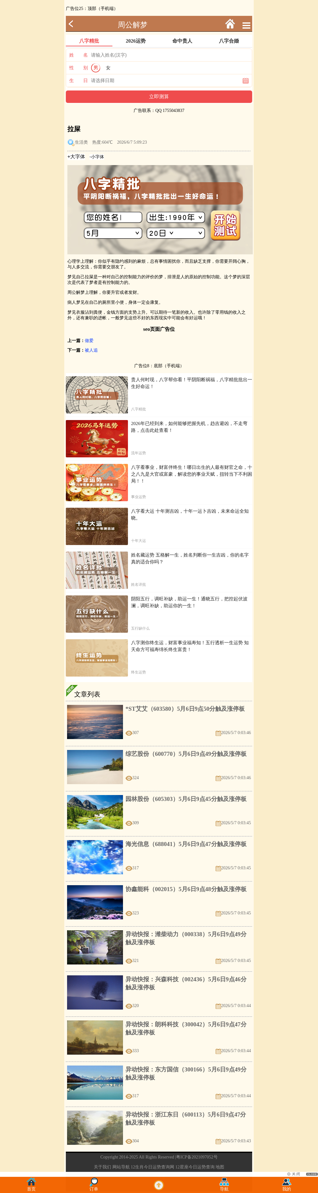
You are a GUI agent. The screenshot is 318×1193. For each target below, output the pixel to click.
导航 (224, 1187)
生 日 (78, 80)
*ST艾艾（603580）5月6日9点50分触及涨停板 (185, 708)
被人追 (91, 350)
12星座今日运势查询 (195, 1167)
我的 (286, 1187)
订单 (93, 1187)
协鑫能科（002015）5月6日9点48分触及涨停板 (186, 889)
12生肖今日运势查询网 (152, 1167)
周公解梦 (133, 25)
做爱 (89, 340)
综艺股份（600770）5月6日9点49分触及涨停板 (186, 754)
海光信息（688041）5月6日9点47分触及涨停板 (186, 844)
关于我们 (102, 1167)
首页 (31, 1187)
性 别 (78, 67)
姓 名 (78, 55)
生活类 (81, 142)
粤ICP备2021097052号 (197, 1157)
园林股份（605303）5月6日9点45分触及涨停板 (186, 799)
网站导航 (121, 1167)
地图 (220, 1167)
